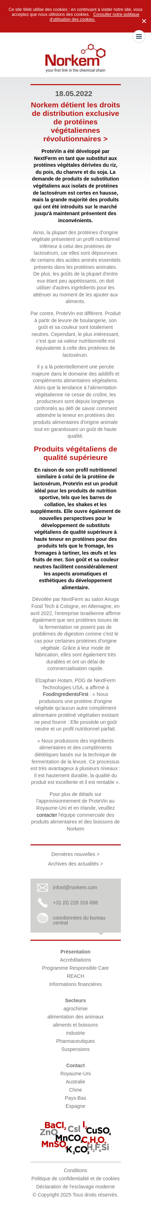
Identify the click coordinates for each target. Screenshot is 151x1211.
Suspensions (75, 1049)
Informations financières (75, 984)
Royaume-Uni (75, 1073)
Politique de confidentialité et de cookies (75, 1178)
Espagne (75, 1106)
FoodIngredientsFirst (65, 694)
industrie (75, 1033)
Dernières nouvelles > (75, 854)
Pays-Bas (75, 1098)
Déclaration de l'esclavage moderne (75, 1186)
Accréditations (75, 960)
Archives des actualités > (75, 864)
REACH (75, 976)
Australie (75, 1082)
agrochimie (75, 1008)
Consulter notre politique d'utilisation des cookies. (94, 17)
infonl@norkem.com (75, 887)
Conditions (75, 1170)
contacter (47, 815)
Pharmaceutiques (75, 1041)
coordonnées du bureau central (79, 920)
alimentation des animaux (75, 1017)
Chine (75, 1090)
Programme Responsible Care (75, 968)
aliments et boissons (75, 1025)
